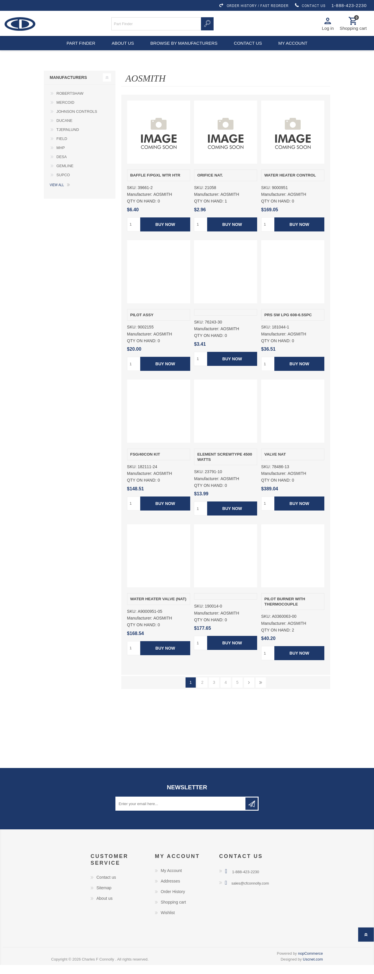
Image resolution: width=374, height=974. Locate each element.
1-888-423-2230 (349, 5)
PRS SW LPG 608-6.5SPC (288, 324)
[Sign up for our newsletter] (180, 813)
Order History (173, 900)
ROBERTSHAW (69, 102)
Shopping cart (173, 911)
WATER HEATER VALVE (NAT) (158, 608)
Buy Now (165, 233)
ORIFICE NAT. (210, 184)
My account (296, 49)
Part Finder (77, 49)
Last (261, 691)
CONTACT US (310, 5)
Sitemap (103, 897)
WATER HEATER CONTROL (290, 184)
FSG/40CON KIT (145, 463)
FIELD (61, 148)
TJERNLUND (67, 138)
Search (207, 25)
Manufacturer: (139, 203)
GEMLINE (65, 175)
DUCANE (64, 129)
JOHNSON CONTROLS (76, 120)
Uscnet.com (313, 968)
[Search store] (156, 25)
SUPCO (63, 184)
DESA (61, 166)
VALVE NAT (275, 463)
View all (57, 193)
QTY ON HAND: (142, 210)
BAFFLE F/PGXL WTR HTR (155, 184)
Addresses (170, 890)
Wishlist (168, 921)
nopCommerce (310, 962)
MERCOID (65, 111)
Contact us (249, 49)
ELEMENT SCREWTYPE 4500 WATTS (224, 466)
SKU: (132, 196)
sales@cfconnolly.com (250, 892)
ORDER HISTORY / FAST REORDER (254, 5)
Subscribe (251, 813)
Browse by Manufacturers (184, 49)
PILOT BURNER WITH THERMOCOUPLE (284, 610)
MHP (60, 157)
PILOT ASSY (142, 324)
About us (122, 49)
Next (249, 691)
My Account (171, 879)
